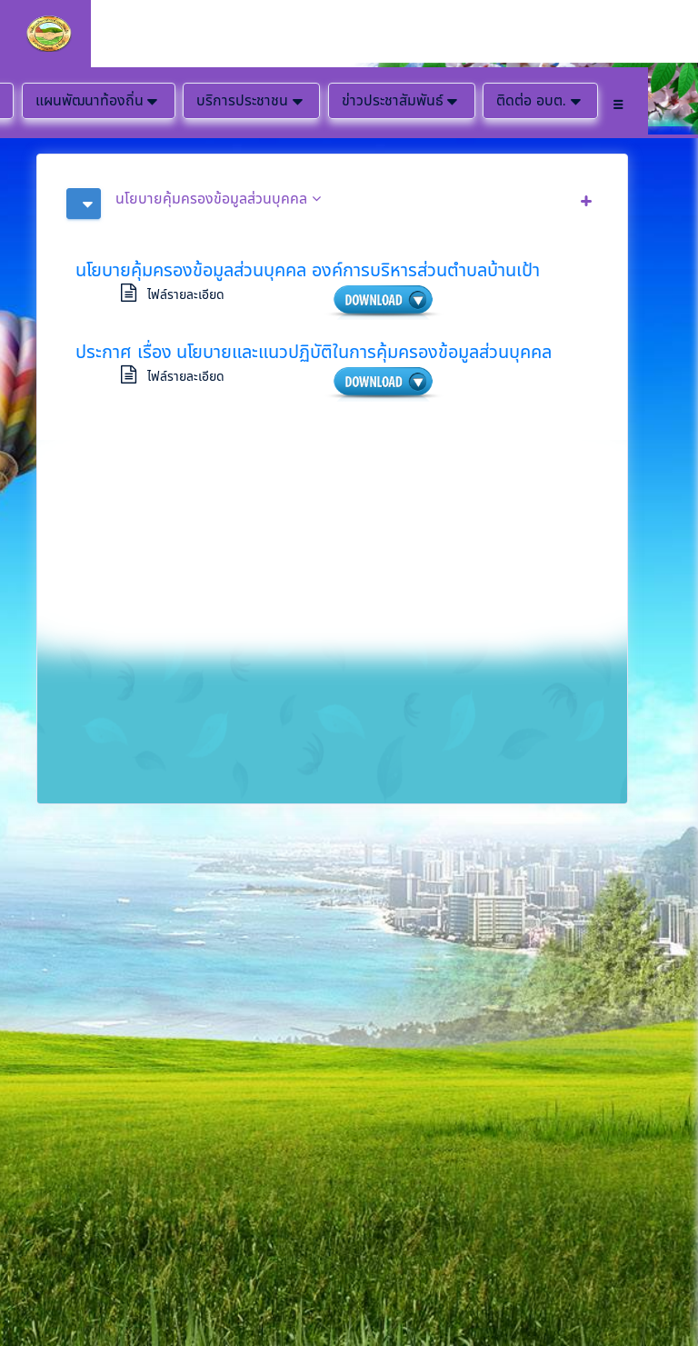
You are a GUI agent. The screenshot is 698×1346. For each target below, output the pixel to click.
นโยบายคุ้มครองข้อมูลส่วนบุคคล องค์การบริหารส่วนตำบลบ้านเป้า (307, 270)
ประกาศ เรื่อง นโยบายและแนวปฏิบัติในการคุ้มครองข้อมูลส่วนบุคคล (313, 352)
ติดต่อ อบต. (540, 101)
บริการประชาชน (251, 101)
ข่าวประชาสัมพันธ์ (402, 101)
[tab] (332, 203)
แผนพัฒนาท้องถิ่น (98, 101)
